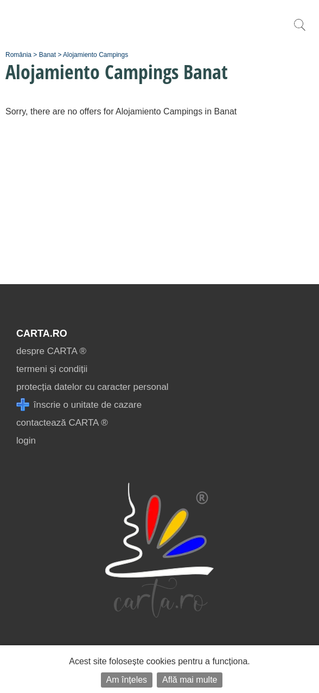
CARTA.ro (41, 333)
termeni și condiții (51, 369)
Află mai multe (189, 679)
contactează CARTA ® (62, 423)
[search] (299, 30)
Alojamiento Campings (95, 55)
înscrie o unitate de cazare (79, 405)
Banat (47, 55)
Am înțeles (127, 679)
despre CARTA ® (51, 351)
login (26, 440)
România (18, 55)
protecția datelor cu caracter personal (92, 387)
